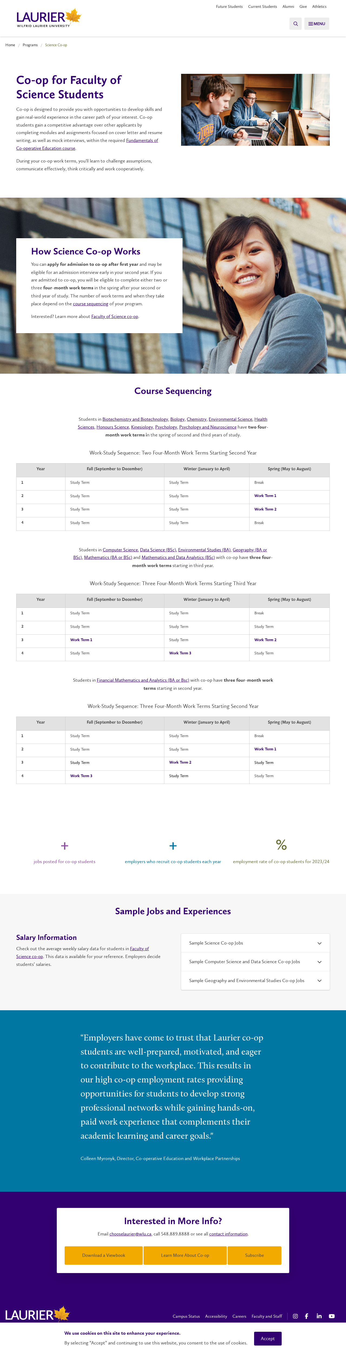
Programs (30, 44)
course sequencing (91, 304)
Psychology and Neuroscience (209, 427)
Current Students (258, 6)
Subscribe (254, 1254)
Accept (268, 1338)
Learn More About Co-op (185, 1254)
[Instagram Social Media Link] (296, 1315)
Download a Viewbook (103, 1254)
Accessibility (216, 1315)
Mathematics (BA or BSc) (113, 557)
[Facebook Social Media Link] (308, 1315)
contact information (229, 1234)
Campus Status (186, 1315)
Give (301, 6)
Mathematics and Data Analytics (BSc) (186, 557)
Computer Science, (118, 549)
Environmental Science (232, 419)
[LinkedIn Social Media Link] (320, 1315)
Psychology (166, 427)
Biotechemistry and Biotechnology (133, 419)
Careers (239, 1315)
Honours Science (111, 427)
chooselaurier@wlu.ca (129, 1234)
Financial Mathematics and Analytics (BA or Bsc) (149, 680)
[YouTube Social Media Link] (332, 1315)
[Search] (291, 23)
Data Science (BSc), (157, 549)
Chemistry (197, 419)
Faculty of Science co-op (115, 316)
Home (10, 44)
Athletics (319, 6)
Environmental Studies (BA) (205, 549)
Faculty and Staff (267, 1315)
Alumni (285, 6)
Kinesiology (141, 427)
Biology (177, 419)
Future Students (223, 6)
